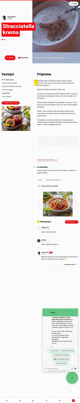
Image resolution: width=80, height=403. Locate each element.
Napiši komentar (71, 222)
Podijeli (73, 3)
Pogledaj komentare (70, 264)
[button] (73, 400)
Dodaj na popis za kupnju (10, 103)
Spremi (10, 57)
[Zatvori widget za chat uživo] (72, 378)
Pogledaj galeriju (47, 160)
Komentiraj (23, 58)
